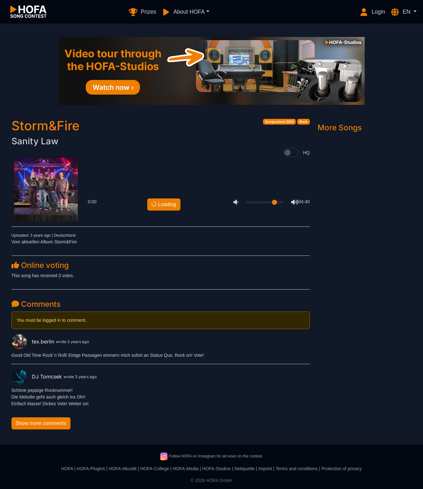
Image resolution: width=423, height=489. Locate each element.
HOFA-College (154, 468)
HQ (306, 152)
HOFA (67, 468)
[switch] (291, 152)
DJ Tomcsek (37, 376)
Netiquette (244, 468)
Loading (163, 204)
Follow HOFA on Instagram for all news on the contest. (211, 456)
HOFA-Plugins (91, 468)
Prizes (142, 12)
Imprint (265, 468)
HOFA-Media (186, 468)
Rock (303, 122)
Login (372, 12)
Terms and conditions (296, 468)
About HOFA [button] (183, 12)
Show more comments (41, 423)
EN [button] (401, 12)
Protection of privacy (341, 468)
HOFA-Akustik (123, 468)
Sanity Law (34, 141)
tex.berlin (33, 341)
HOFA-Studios (216, 468)
